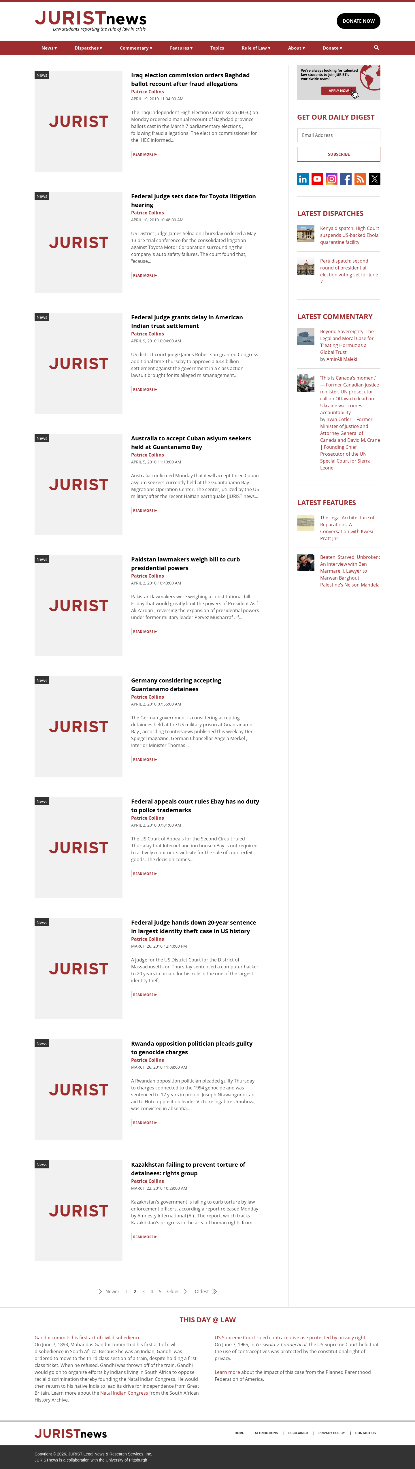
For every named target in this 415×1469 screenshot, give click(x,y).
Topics (217, 48)
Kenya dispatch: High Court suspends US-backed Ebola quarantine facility (349, 235)
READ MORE (145, 154)
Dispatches (88, 48)
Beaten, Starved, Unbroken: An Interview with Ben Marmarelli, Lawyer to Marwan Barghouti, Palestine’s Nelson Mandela (350, 571)
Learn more (227, 1372)
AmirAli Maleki (342, 359)
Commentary (136, 48)
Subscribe (339, 154)
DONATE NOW (359, 21)
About (296, 48)
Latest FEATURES (326, 502)
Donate (332, 48)
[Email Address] (338, 135)
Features (181, 48)
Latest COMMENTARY (335, 316)
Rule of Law (256, 48)
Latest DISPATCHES (330, 213)
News (49, 48)
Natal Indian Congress (124, 1393)
